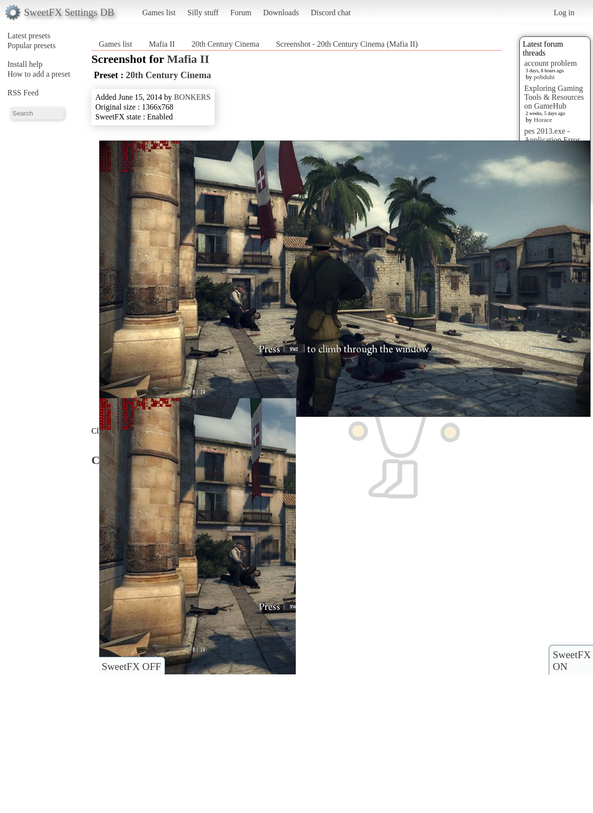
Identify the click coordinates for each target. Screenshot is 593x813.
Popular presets (31, 45)
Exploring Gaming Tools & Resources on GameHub (554, 97)
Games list (159, 12)
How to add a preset (38, 74)
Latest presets (29, 35)
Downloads (281, 12)
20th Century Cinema (225, 44)
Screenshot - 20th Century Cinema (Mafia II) (347, 44)
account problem (550, 63)
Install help (25, 64)
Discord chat (330, 12)
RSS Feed (23, 92)
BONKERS (192, 97)
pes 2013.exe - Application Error (552, 135)
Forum (241, 12)
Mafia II (162, 44)
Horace (543, 119)
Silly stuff (203, 12)
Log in (564, 12)
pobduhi (544, 77)
